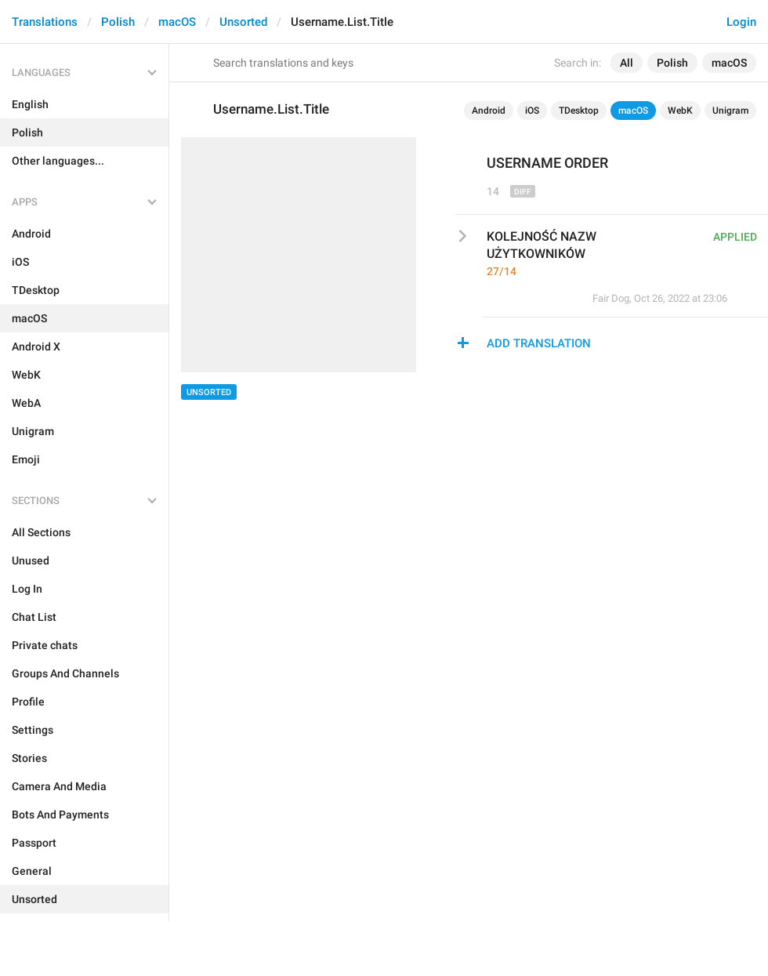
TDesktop (579, 110)
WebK (680, 110)
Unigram (730, 110)
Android (488, 110)
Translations (45, 22)
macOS (177, 22)
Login (741, 22)
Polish (118, 22)
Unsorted (243, 22)
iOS (532, 110)
